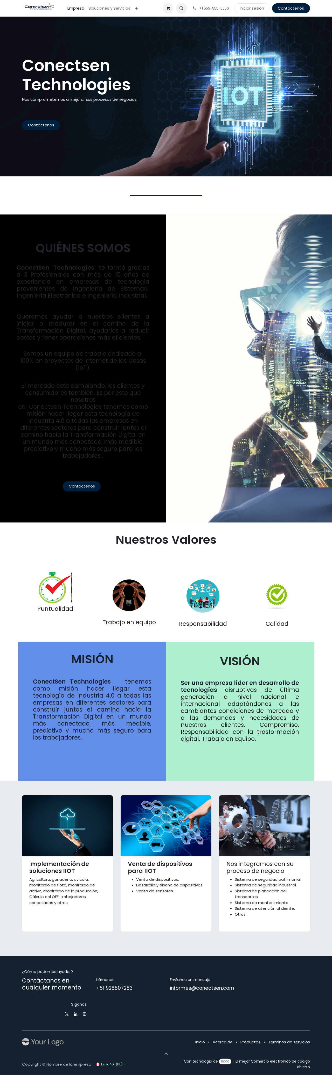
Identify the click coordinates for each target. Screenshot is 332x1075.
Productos (250, 1042)
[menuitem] (75, 8)
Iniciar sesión (252, 8)
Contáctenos (291, 8)
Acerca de (223, 1042)
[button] (181, 8)
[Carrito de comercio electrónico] (168, 8)
